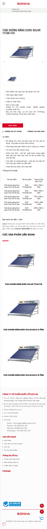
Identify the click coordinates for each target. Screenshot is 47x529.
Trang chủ (15, 9)
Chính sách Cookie (11, 465)
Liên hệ (7, 447)
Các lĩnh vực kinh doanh (13, 444)
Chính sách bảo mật (11, 459)
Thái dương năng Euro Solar (21, 11)
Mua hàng (13, 125)
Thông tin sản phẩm (36, 131)
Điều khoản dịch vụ (11, 462)
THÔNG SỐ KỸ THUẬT (13, 131)
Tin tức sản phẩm (10, 450)
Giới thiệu (7, 440)
